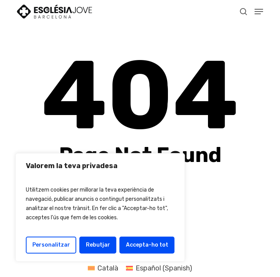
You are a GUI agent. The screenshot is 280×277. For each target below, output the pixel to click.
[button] (259, 11)
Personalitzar (51, 245)
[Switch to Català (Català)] (103, 268)
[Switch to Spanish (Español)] (159, 268)
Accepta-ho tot (147, 245)
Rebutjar (98, 245)
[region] (100, 207)
